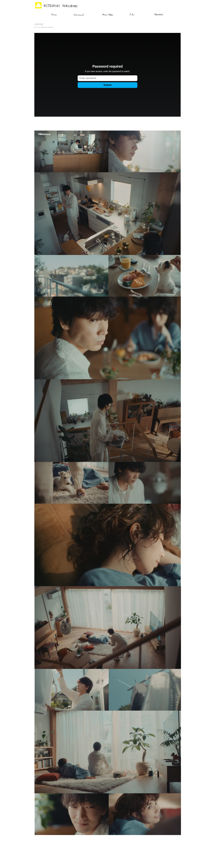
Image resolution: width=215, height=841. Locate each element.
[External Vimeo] (107, 75)
